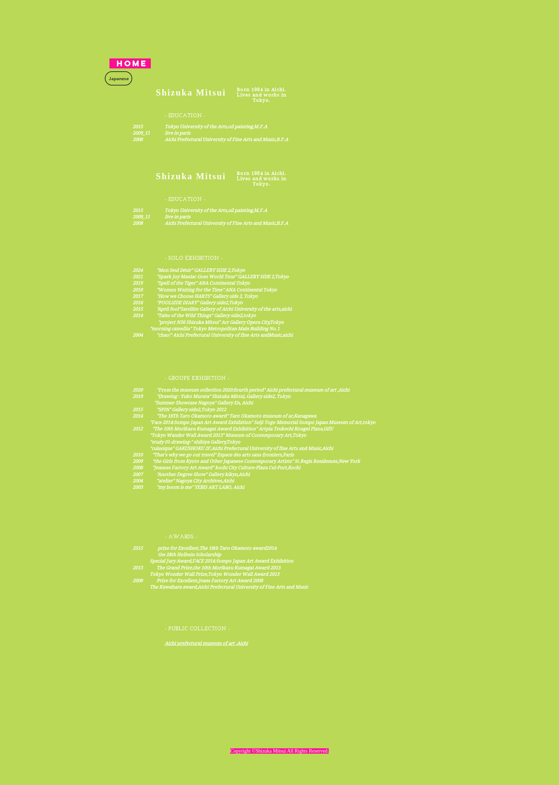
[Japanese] (118, 78)
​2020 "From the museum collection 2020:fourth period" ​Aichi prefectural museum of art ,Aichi (241, 390)
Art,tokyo (364, 422)
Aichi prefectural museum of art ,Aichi (206, 643)
